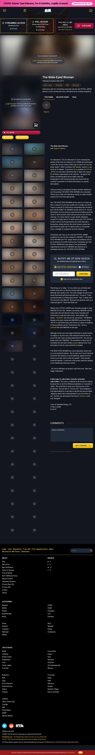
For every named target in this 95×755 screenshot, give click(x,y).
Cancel (4, 596)
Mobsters (5, 678)
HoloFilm (51, 665)
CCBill (57, 745)
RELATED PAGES (62, 100)
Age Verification (7, 570)
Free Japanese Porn (40, 552)
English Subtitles (60, 151)
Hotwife (5, 629)
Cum (49, 616)
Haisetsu (51, 662)
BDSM (4, 611)
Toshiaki (5, 707)
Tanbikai (5, 702)
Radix (49, 681)
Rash (49, 683)
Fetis (4, 665)
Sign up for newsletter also (73, 282)
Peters (4, 692)
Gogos (50, 657)
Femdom (51, 619)
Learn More (71, 752)
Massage (5, 635)
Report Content (7, 581)
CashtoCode (74, 745)
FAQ (3, 564)
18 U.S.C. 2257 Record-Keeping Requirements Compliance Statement (24, 742)
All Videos (85, 270)
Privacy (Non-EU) (8, 587)
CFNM (50, 608)
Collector (5, 657)
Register (40, 63)
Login (34, 63)
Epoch (53, 745)
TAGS (74, 100)
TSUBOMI (59, 321)
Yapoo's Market (7, 719)
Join (9, 552)
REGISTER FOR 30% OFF (82, 4)
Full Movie (9, 135)
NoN (3, 681)
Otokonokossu (7, 689)
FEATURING (48, 100)
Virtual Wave (6, 713)
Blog (51, 552)
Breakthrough (6, 616)
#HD (67, 88)
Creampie (51, 614)
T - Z (49, 573)
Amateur (5, 608)
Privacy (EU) (6, 590)
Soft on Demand (53, 695)
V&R (3, 710)
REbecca (51, 686)
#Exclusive (75, 88)
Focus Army (52, 654)
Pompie (5, 695)
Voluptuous (52, 635)
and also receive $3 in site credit (21, 108)
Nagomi (46, 115)
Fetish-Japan (48, 88)
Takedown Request (9, 584)
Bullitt (4, 654)
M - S (49, 570)
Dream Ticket (6, 660)
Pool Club (51, 678)
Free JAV (26, 552)
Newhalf (50, 629)
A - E (49, 564)
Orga (3, 683)
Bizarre (4, 614)
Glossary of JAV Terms (11, 554)
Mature (4, 637)
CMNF (50, 611)
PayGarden (63, 745)
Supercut (22, 140)
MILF (49, 626)
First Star (5, 671)
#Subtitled (59, 88)
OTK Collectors (7, 686)
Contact (4, 593)
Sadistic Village (53, 692)
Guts (49, 660)
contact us (83, 399)
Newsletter (17, 552)
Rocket (50, 689)
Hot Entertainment (54, 668)
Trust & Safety (7, 576)
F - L (49, 567)
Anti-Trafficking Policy (9, 579)
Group (4, 626)
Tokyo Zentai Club (8, 704)
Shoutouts (25, 554)
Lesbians (5, 632)
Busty (4, 619)
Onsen (50, 632)
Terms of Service (8, 573)
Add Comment (83, 448)
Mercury (50, 671)
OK (80, 752)
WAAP (4, 716)
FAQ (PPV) (6, 567)
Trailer (8, 140)
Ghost (75, 172)
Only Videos (67, 270)
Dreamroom (6, 662)
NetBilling (48, 745)
